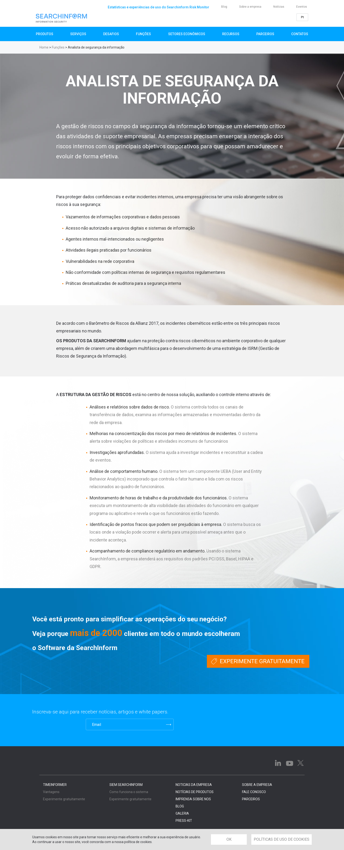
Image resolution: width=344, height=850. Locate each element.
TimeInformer (55, 785)
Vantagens (51, 792)
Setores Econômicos (186, 34)
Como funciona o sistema (128, 792)
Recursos (230, 34)
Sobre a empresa (250, 6)
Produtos (44, 34)
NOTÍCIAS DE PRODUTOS (195, 792)
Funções (143, 34)
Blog (224, 6)
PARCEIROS (251, 799)
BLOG (180, 806)
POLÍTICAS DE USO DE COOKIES (281, 839)
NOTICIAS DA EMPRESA (194, 785)
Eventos (301, 6)
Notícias (278, 6)
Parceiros (265, 34)
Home (43, 47)
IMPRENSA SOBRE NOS (193, 799)
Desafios (111, 34)
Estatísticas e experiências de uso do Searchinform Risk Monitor (158, 7)
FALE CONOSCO (254, 792)
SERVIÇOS (78, 34)
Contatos (299, 34)
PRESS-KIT (184, 820)
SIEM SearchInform (126, 785)
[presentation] (55, 724)
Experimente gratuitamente (262, 661)
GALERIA (182, 813)
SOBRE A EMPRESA (257, 785)
